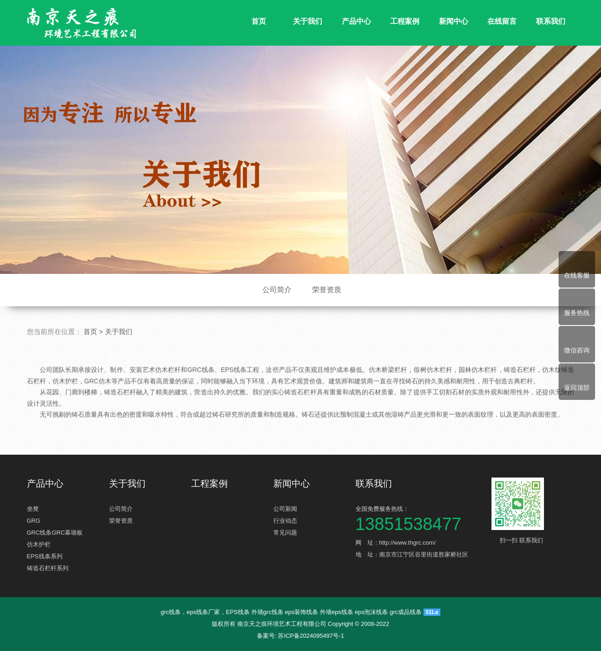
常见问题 (285, 532)
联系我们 (550, 21)
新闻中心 (453, 21)
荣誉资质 (326, 290)
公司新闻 (285, 508)
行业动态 (285, 520)
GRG (34, 520)
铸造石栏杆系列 (47, 568)
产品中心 (356, 21)
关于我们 (307, 21)
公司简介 (277, 290)
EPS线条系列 (45, 556)
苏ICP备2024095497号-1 (311, 635)
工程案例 (404, 21)
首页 (258, 21)
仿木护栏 (39, 544)
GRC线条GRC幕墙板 (55, 532)
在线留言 (502, 21)
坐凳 (33, 508)
